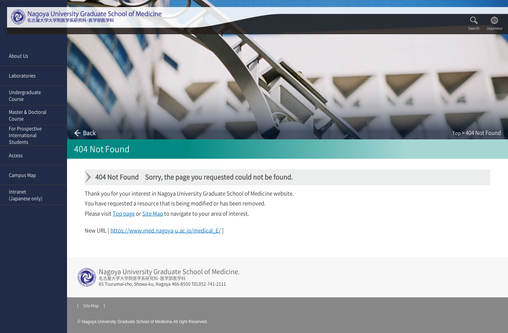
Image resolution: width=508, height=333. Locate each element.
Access (16, 155)
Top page (124, 213)
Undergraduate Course (25, 95)
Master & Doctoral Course (28, 115)
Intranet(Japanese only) (25, 195)
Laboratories (22, 75)
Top (456, 133)
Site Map (152, 213)
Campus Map (22, 175)
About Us (18, 56)
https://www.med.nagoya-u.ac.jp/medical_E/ (165, 230)
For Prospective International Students (25, 135)
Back (89, 133)
